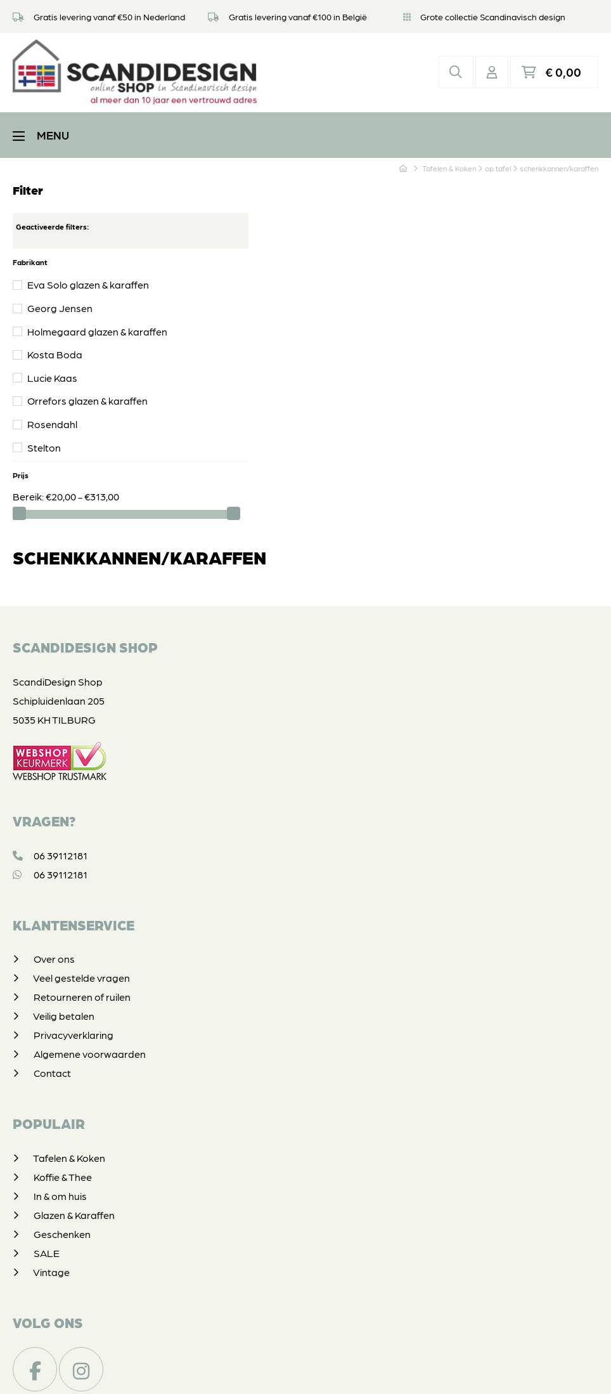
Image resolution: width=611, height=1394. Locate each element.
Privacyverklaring (73, 959)
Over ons (54, 882)
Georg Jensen (60, 293)
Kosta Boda (54, 359)
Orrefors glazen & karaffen (87, 406)
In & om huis (60, 1120)
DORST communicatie (478, 1371)
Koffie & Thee (63, 1101)
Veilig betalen (63, 940)
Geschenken (62, 1158)
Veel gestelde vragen (81, 902)
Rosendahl (52, 428)
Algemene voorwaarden (90, 978)
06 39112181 (50, 779)
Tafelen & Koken (69, 1082)
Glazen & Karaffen (74, 1139)
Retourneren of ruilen (82, 921)
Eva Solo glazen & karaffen (88, 270)
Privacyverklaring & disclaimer (303, 1371)
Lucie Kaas (52, 382)
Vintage (51, 1196)
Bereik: (29, 482)
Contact (52, 997)
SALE (47, 1177)
